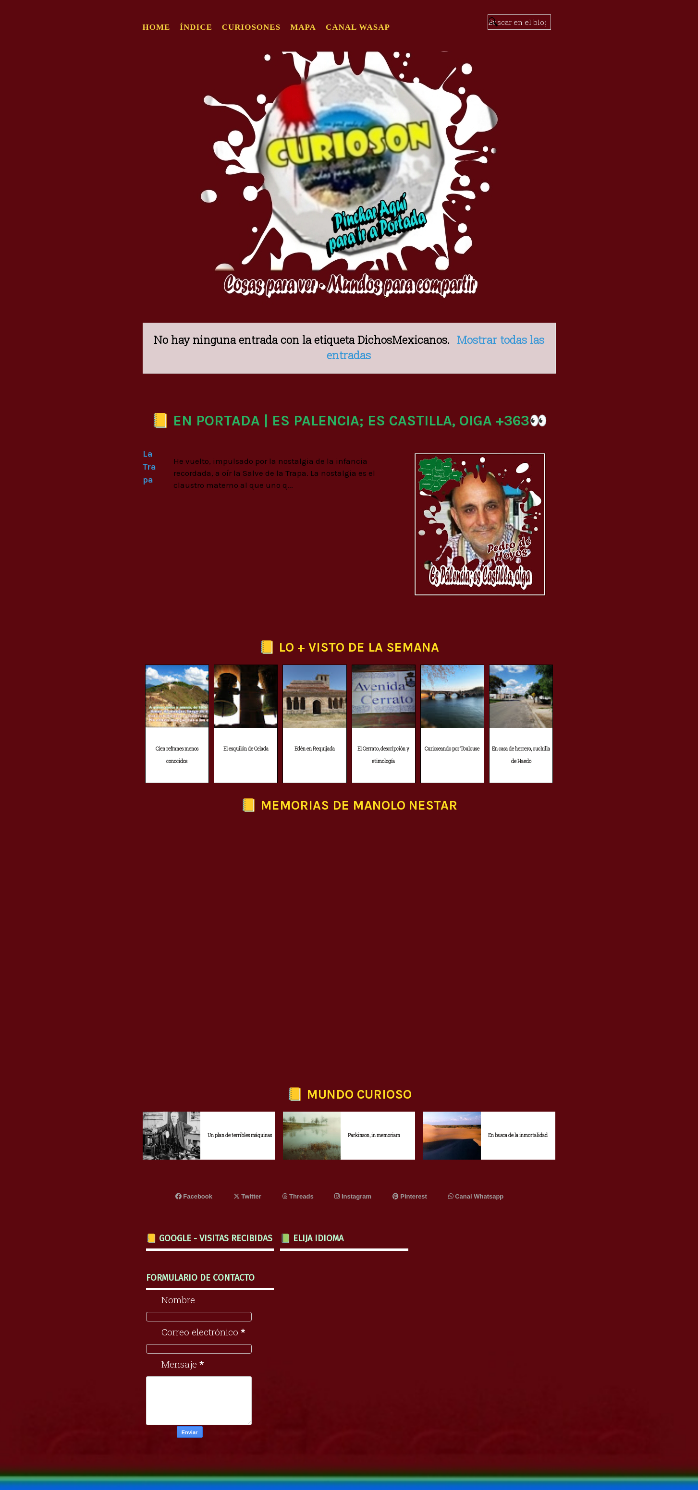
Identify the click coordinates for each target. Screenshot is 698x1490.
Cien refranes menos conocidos (177, 755)
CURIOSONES (251, 27)
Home (157, 27)
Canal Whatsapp (476, 1196)
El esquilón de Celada (246, 749)
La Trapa (149, 466)
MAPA (303, 27)
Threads (298, 1196)
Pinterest (409, 1196)
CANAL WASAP (358, 27)
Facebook (193, 1196)
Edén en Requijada (314, 749)
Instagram (352, 1196)
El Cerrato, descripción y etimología (383, 755)
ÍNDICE (196, 27)
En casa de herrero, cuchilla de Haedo (521, 755)
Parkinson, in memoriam (374, 1135)
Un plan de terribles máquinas (240, 1135)
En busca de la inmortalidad (518, 1135)
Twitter (247, 1196)
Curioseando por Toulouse (452, 749)
